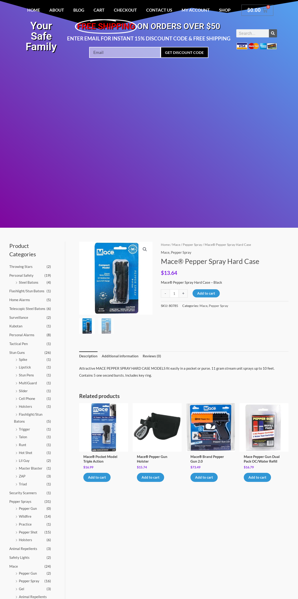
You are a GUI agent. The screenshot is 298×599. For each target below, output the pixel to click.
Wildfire (25, 516)
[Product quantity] (174, 293)
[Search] (273, 33)
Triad (23, 484)
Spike (23, 359)
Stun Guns (17, 352)
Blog (78, 10)
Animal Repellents (23, 548)
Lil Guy (24, 460)
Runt (22, 445)
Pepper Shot (28, 532)
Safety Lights (19, 557)
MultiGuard (28, 383)
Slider (23, 391)
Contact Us (159, 10)
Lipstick (25, 367)
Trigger (24, 429)
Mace (13, 566)
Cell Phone (27, 398)
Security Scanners (23, 493)
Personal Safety (21, 275)
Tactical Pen (18, 344)
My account (196, 10)
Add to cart (206, 293)
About (56, 10)
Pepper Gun (28, 508)
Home (33, 10)
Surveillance (18, 317)
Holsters (25, 406)
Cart (99, 10)
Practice (25, 524)
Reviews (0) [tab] (152, 356)
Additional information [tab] (120, 356)
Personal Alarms (21, 335)
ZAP (22, 476)
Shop (224, 10)
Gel (21, 589)
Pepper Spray (29, 581)
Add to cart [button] (97, 477)
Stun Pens (26, 375)
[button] (145, 249)
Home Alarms (19, 300)
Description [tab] (88, 356)
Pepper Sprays (20, 501)
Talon (23, 437)
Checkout (125, 10)
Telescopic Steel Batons (27, 308)
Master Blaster (30, 468)
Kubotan (15, 326)
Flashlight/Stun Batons (26, 291)
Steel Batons (28, 282)
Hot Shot (25, 453)
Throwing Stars (21, 266)
